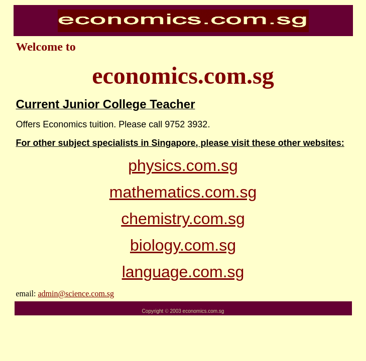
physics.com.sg (183, 165)
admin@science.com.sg (76, 293)
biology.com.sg (183, 245)
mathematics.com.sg (183, 192)
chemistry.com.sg (183, 219)
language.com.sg (183, 272)
